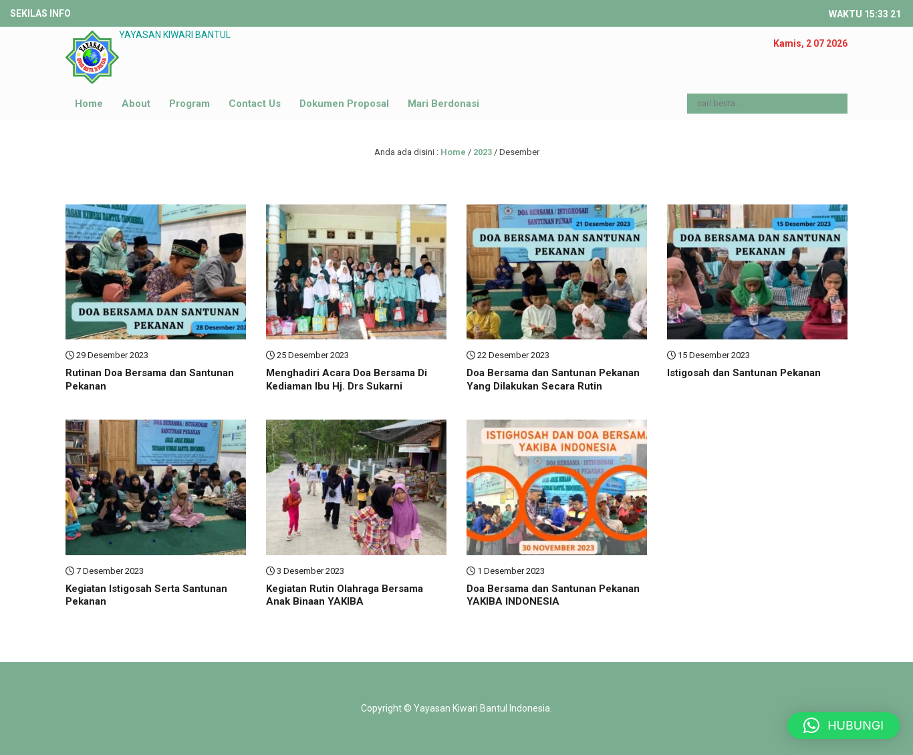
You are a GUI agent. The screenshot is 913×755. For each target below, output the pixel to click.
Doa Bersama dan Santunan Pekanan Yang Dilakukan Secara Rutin (553, 379)
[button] (843, 725)
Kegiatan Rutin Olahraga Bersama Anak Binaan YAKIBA (344, 595)
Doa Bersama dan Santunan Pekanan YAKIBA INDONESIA (553, 595)
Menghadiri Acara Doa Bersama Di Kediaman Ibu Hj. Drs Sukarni (346, 379)
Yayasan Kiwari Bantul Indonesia (482, 708)
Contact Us (255, 104)
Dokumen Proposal (344, 104)
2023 (482, 152)
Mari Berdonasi (443, 104)
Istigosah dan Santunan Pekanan (744, 373)
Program (189, 104)
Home (89, 104)
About (136, 104)
